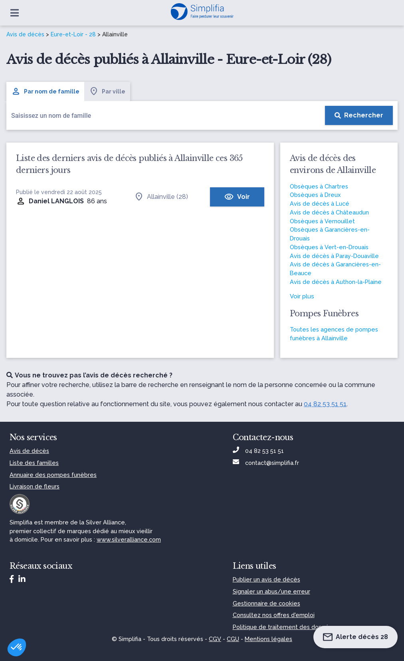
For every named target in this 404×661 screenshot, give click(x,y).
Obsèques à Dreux (315, 194)
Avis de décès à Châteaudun (329, 212)
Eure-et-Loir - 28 (73, 34)
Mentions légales (268, 638)
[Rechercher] (359, 115)
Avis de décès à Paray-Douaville (334, 255)
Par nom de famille (45, 91)
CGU (233, 638)
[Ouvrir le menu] (14, 13)
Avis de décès (25, 34)
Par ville (107, 91)
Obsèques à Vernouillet (322, 221)
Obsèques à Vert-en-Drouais (329, 247)
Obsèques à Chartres (319, 186)
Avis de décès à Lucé (319, 203)
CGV (215, 638)
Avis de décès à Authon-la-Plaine (336, 281)
